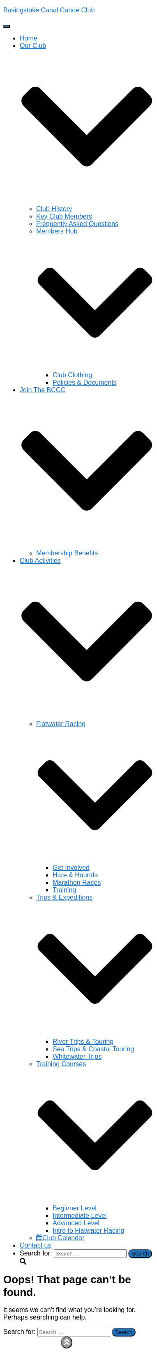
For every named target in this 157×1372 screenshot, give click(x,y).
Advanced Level (76, 1223)
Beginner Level (75, 1208)
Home (28, 38)
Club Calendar (60, 1237)
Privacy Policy (40, 1346)
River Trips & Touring (83, 1041)
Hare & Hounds (75, 875)
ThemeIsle (138, 1368)
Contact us (35, 1245)
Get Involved (71, 867)
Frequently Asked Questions (77, 223)
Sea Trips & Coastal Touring (93, 1049)
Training (64, 889)
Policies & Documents (85, 382)
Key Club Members (64, 216)
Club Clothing (72, 375)
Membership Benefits (67, 553)
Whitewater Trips (77, 1056)
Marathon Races (77, 882)
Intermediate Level (80, 1215)
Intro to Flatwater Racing (88, 1230)
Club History (54, 208)
